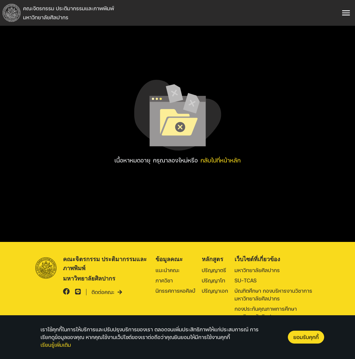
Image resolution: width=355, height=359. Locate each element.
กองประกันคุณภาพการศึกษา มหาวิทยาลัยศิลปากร (266, 312)
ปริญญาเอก (215, 290)
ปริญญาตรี (214, 270)
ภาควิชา (164, 280)
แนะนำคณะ (167, 270)
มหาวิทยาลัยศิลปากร (257, 270)
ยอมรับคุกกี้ (306, 337)
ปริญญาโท (213, 280)
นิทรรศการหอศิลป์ (175, 290)
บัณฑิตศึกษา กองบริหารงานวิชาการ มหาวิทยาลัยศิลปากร (273, 294)
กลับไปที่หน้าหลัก (220, 160)
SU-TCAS (246, 280)
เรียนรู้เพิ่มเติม (55, 344)
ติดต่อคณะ (107, 292)
